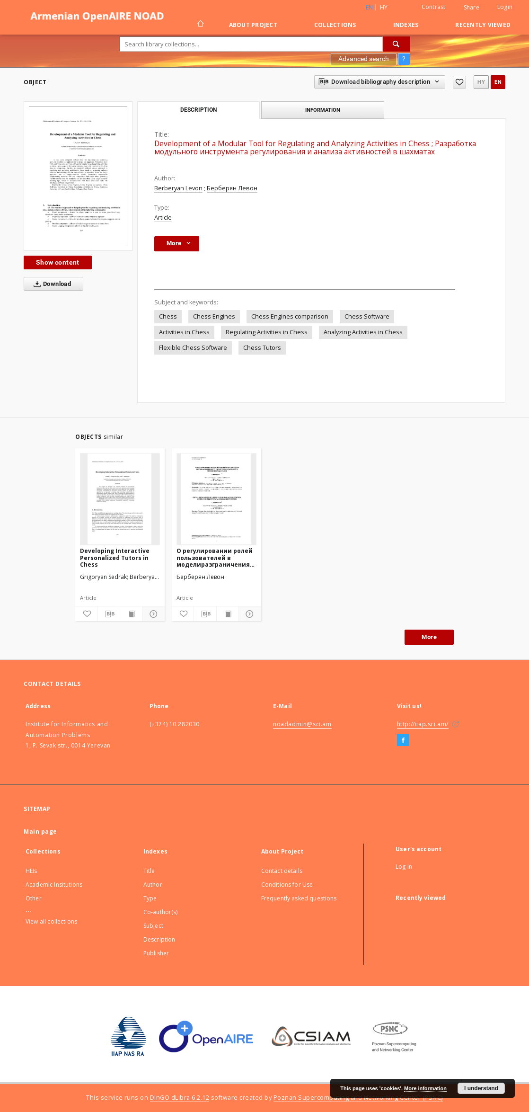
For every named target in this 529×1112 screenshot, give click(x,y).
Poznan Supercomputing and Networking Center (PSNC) (358, 1098)
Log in (404, 867)
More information (425, 1088)
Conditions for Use (287, 885)
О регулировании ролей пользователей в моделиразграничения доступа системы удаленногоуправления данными (214, 557)
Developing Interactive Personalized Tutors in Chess (115, 557)
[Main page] (200, 24)
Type (150, 898)
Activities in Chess (184, 332)
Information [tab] (322, 110)
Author (152, 885)
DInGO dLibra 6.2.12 (180, 1098)
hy (384, 7)
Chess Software (366, 316)
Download (50, 284)
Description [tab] (198, 110)
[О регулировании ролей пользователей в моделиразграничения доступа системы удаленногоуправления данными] (216, 499)
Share (471, 7)
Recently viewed (483, 25)
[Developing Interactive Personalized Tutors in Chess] (119, 499)
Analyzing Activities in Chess (363, 332)
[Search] (396, 44)
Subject (153, 926)
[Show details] (152, 614)
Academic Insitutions (54, 885)
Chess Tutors (262, 348)
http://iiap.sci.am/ (423, 724)
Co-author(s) (160, 912)
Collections (335, 25)
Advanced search (363, 58)
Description (159, 939)
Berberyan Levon (178, 188)
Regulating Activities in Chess (267, 332)
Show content (57, 262)
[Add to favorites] (459, 82)
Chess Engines (214, 316)
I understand (481, 1088)
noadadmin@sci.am (302, 724)
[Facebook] (403, 740)
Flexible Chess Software (193, 348)
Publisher (156, 953)
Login (504, 7)
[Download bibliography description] (108, 614)
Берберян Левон (232, 188)
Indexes (406, 25)
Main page (40, 831)
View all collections (51, 921)
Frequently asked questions (299, 898)
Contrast (434, 7)
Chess (168, 316)
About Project (253, 25)
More (429, 637)
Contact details (281, 871)
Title (149, 871)
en (498, 82)
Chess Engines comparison (289, 316)
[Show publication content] (131, 614)
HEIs (31, 871)
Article (163, 218)
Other (34, 898)
